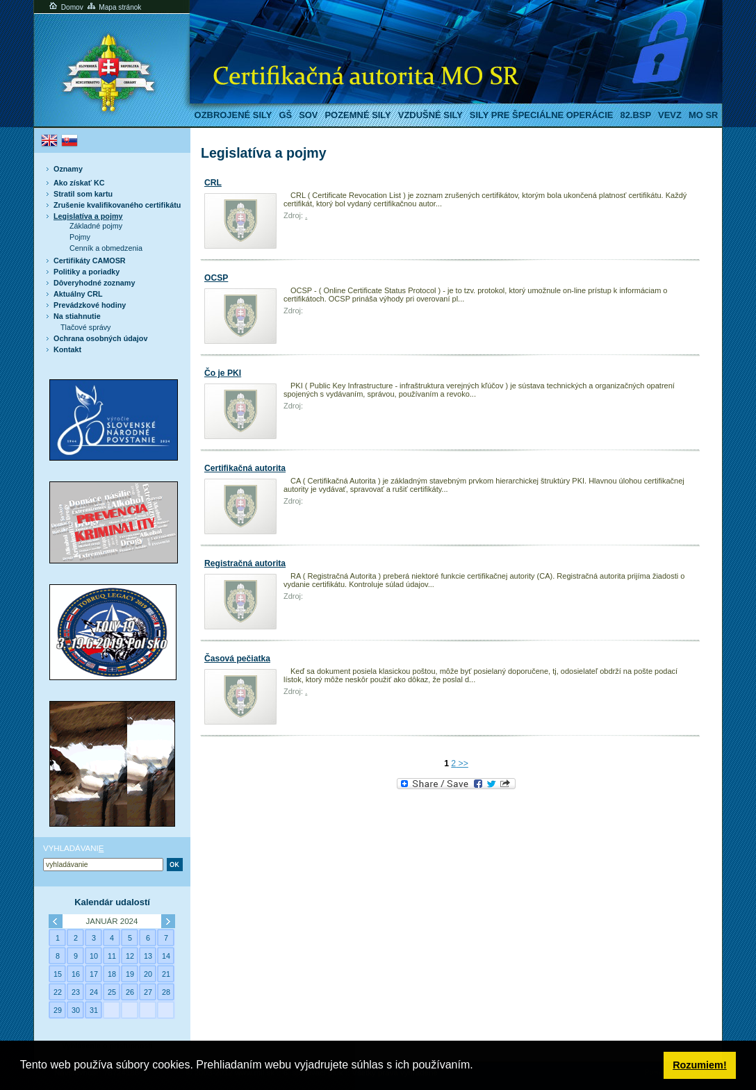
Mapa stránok (113, 7)
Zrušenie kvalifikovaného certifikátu (117, 205)
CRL (213, 183)
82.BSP (635, 115)
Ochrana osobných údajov (100, 338)
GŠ (285, 115)
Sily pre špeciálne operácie (542, 115)
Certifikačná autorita (245, 468)
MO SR (703, 115)
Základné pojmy (95, 226)
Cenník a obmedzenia (105, 248)
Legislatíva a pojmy (88, 216)
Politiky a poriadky (87, 271)
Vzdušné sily (430, 115)
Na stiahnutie (77, 316)
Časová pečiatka (237, 658)
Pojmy (79, 237)
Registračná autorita (245, 563)
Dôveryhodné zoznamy (94, 283)
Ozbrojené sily (233, 115)
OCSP (216, 278)
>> (462, 763)
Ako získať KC (79, 183)
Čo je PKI (222, 373)
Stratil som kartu (83, 194)
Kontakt (67, 349)
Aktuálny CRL (78, 294)
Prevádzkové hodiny (90, 305)
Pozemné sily (357, 115)
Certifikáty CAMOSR (90, 260)
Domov (65, 7)
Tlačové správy (85, 327)
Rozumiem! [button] (700, 1065)
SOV (308, 115)
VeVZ (670, 115)
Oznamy (68, 169)
